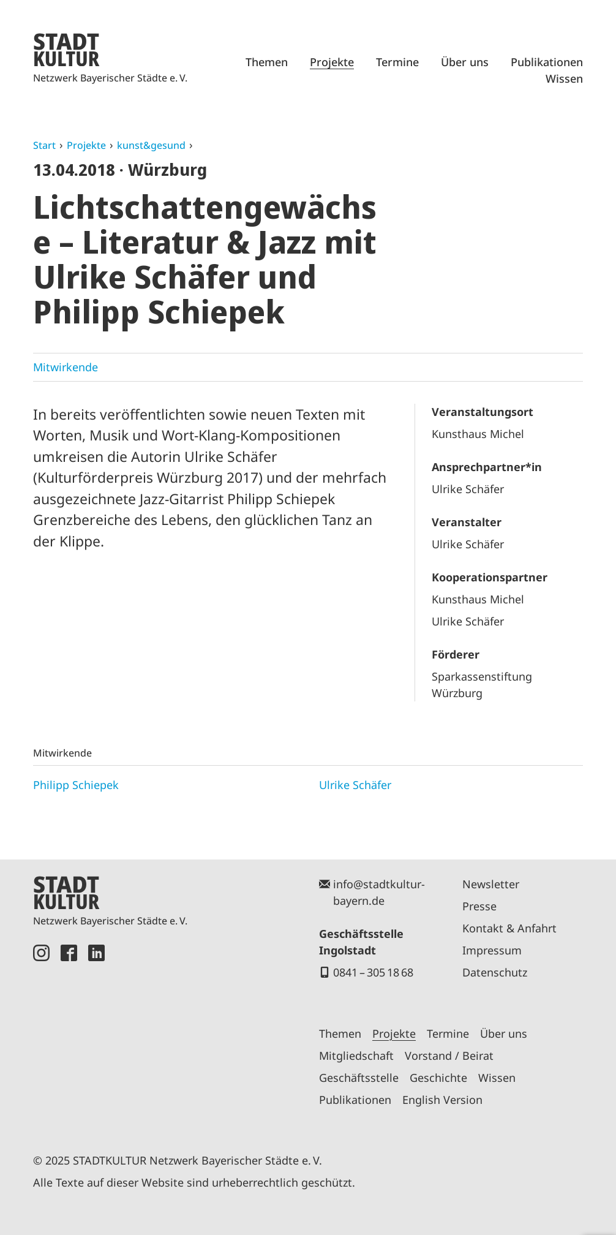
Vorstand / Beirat (449, 1055)
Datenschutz (494, 972)
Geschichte (438, 1077)
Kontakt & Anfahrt (509, 928)
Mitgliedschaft (356, 1055)
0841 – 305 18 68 (373, 972)
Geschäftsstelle (359, 1077)
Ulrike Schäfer (355, 784)
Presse (479, 906)
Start (44, 145)
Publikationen (547, 62)
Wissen (564, 78)
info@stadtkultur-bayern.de (379, 892)
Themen (267, 62)
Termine (397, 62)
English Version (442, 1099)
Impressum (492, 950)
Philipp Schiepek (76, 784)
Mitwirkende (65, 367)
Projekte (332, 62)
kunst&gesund (151, 145)
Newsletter (490, 884)
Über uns (465, 62)
